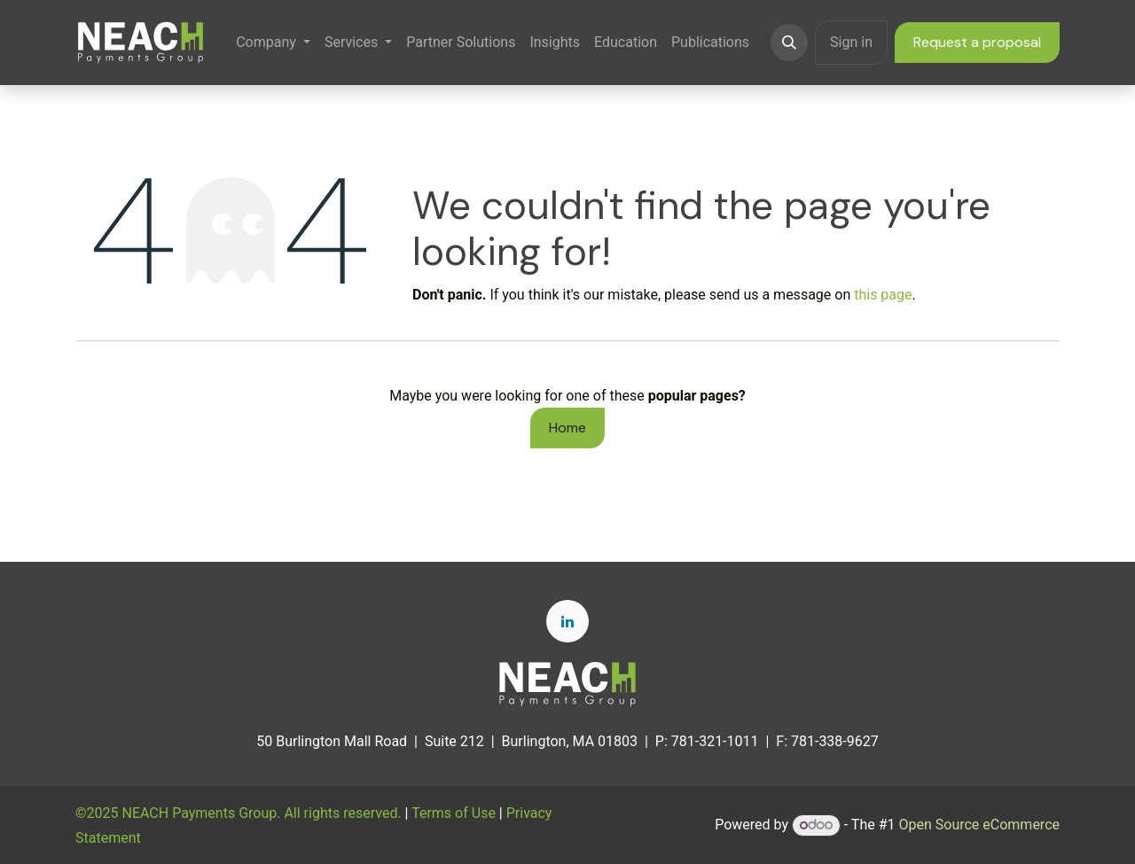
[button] (789, 42)
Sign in (851, 42)
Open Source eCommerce (979, 824)
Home (567, 427)
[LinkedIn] (567, 621)
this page (883, 294)
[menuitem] (273, 42)
